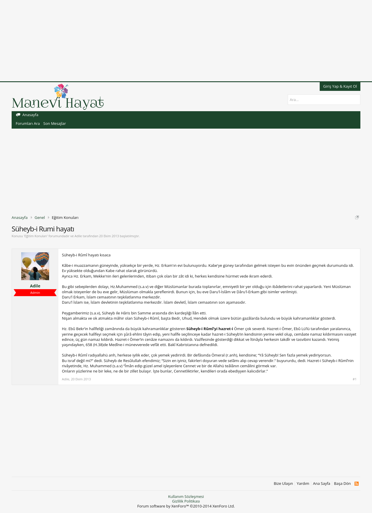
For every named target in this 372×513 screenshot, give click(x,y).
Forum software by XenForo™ (186, 506)
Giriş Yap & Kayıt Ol (340, 86)
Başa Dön (342, 483)
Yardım (303, 483)
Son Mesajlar (54, 123)
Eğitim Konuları (35, 236)
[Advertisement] (174, 40)
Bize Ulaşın (283, 483)
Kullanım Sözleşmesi (186, 496)
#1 (355, 379)
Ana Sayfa (321, 483)
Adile (78, 236)
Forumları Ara (28, 123)
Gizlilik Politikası (186, 501)
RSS (356, 484)
